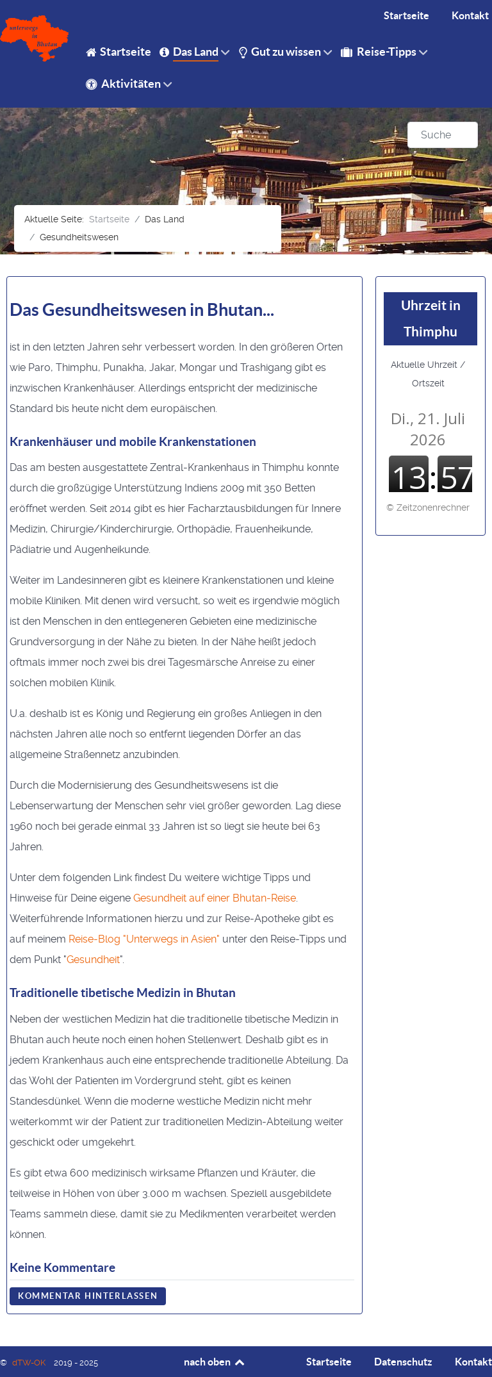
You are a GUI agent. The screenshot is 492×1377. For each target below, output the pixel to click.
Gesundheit (93, 959)
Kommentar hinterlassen (88, 1296)
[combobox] (442, 135)
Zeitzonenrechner (433, 507)
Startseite (329, 1361)
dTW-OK (29, 1362)
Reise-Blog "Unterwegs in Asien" (144, 939)
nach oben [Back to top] (215, 1361)
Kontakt (473, 1361)
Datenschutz (403, 1361)
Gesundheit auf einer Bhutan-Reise (214, 898)
